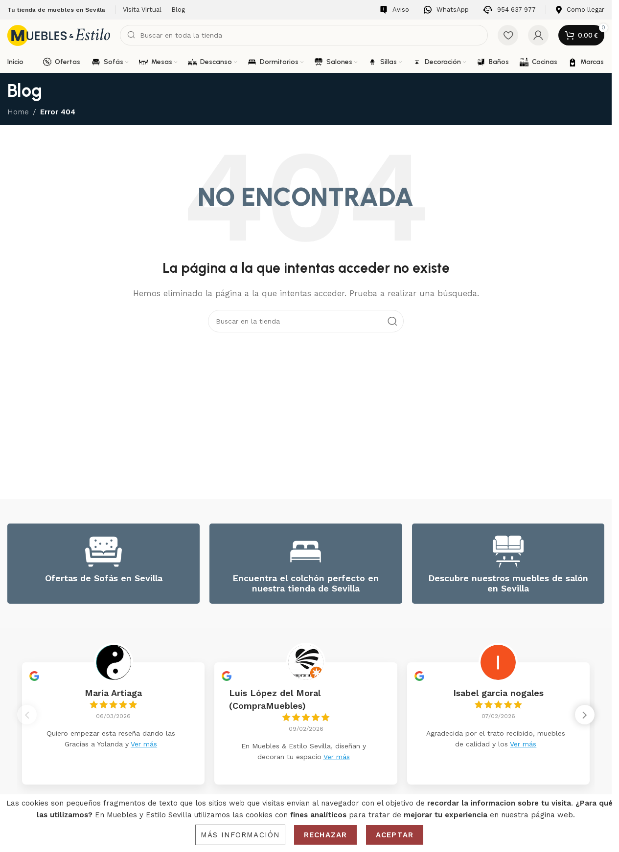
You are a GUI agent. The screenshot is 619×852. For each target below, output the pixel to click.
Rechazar (325, 834)
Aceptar (394, 834)
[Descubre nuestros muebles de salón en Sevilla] (508, 551)
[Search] (304, 35)
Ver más (144, 744)
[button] (585, 717)
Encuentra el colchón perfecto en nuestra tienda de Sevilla (305, 583)
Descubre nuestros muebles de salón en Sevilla (508, 583)
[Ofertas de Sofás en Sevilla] (103, 551)
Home (18, 112)
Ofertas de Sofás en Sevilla (103, 578)
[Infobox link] (394, 10)
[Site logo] (58, 34)
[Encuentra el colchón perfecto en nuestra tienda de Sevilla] (305, 551)
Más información (240, 834)
